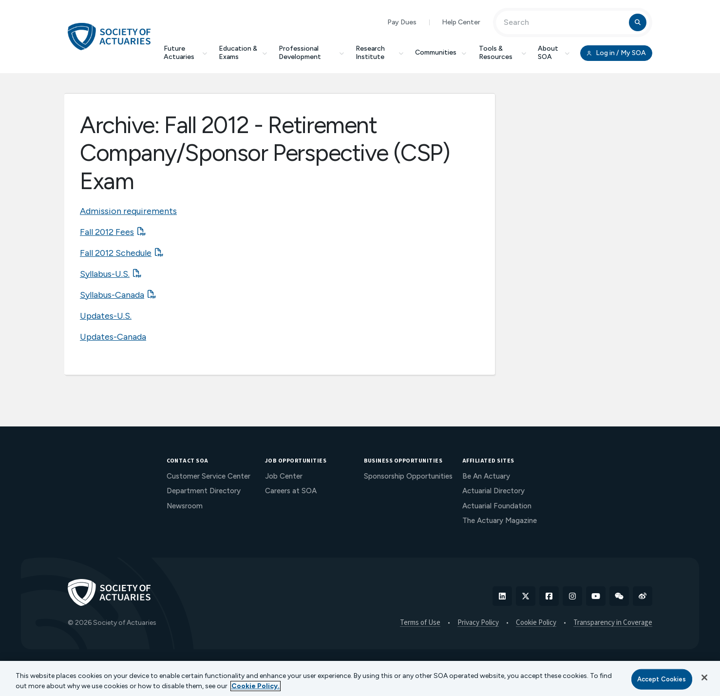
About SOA (553, 52)
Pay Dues (402, 22)
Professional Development (311, 52)
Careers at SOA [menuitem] (291, 490)
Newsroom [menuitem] (185, 506)
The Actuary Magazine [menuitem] (499, 520)
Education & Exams (243, 52)
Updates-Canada (113, 336)
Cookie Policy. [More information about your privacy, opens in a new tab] (255, 686)
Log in (616, 53)
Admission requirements (128, 211)
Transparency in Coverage (612, 623)
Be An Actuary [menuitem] (486, 476)
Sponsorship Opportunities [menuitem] (408, 476)
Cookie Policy (536, 623)
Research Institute (379, 52)
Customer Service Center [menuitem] (208, 476)
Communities (441, 52)
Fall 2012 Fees (107, 232)
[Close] (704, 677)
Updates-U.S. (106, 315)
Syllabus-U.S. (105, 274)
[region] (360, 678)
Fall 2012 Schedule (116, 253)
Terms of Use (420, 623)
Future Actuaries (185, 52)
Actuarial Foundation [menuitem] (496, 506)
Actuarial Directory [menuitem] (493, 490)
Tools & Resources (502, 52)
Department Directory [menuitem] (204, 490)
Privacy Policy (478, 623)
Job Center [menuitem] (284, 476)
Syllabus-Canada (112, 295)
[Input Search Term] (564, 22)
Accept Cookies (661, 679)
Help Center (461, 22)
